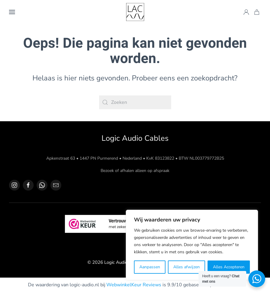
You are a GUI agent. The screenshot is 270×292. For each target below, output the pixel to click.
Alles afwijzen (186, 267)
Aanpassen (149, 267)
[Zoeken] (135, 102)
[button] (12, 12)
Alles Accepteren (228, 267)
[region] (192, 245)
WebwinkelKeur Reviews (133, 284)
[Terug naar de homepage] (135, 12)
